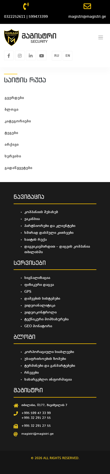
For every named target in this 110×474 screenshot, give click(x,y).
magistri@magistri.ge (37, 434)
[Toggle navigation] (100, 37)
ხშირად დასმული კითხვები (48, 233)
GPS (27, 292)
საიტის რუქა (35, 240)
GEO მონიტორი (38, 326)
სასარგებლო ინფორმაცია (48, 379)
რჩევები (31, 372)
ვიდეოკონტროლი (40, 312)
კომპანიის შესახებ (41, 212)
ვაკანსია (32, 219)
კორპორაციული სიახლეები (49, 352)
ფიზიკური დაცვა (39, 285)
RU (56, 56)
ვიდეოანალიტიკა (39, 305)
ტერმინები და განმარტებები (49, 366)
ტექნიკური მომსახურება (46, 319)
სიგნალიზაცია (37, 278)
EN (67, 56)
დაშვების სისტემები (42, 298)
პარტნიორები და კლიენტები (49, 226)
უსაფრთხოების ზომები (45, 359)
